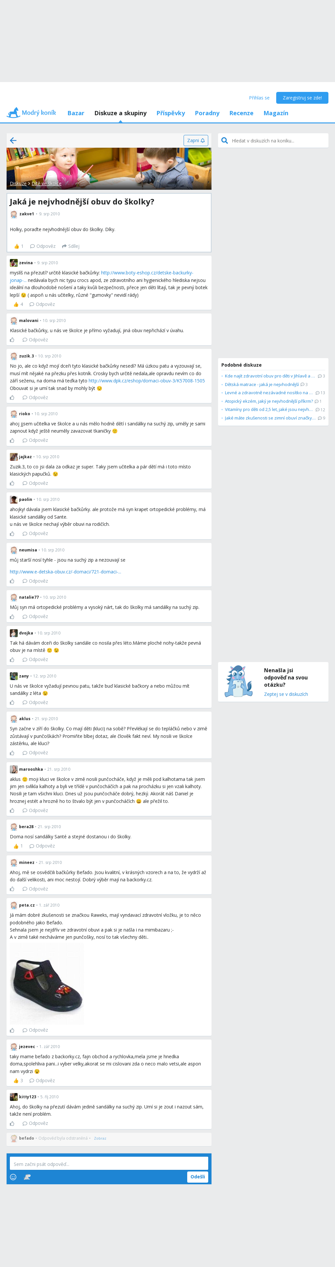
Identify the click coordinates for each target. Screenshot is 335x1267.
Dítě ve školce (46, 183)
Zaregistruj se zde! (302, 98)
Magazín (275, 113)
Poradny (207, 113)
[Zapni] (196, 140)
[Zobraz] (100, 1138)
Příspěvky (170, 113)
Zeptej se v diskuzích (286, 694)
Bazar (75, 113)
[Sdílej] (71, 246)
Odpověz (43, 246)
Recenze (241, 113)
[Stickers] (27, 1177)
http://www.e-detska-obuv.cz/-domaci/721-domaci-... (65, 572)
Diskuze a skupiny (120, 113)
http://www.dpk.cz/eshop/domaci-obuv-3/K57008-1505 (147, 380)
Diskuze (18, 183)
